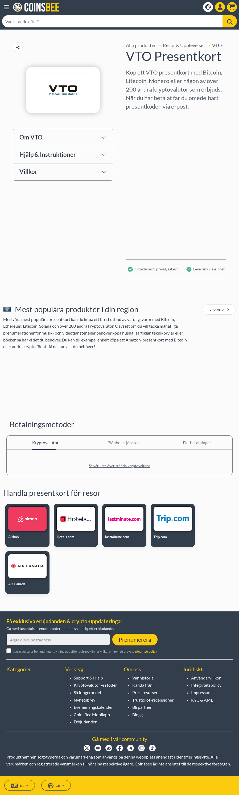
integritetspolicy (145, 651)
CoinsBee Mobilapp (92, 714)
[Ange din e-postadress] (58, 639)
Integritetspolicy (206, 684)
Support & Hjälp (88, 677)
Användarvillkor (206, 677)
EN (19, 786)
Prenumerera (135, 639)
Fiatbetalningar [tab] (195, 442)
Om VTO (31, 137)
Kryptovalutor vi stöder (95, 684)
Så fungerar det (87, 692)
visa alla (219, 310)
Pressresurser (145, 692)
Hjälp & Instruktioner (47, 154)
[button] (6, 7)
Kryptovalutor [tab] (44, 442)
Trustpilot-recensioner (153, 699)
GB (56, 786)
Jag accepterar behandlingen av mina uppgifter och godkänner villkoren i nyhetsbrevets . (85, 651)
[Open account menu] (220, 7)
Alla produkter (141, 45)
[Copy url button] (18, 47)
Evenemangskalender (93, 707)
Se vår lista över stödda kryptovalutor (119, 465)
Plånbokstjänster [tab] (119, 442)
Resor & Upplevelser (184, 45)
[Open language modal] (208, 7)
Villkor (28, 171)
